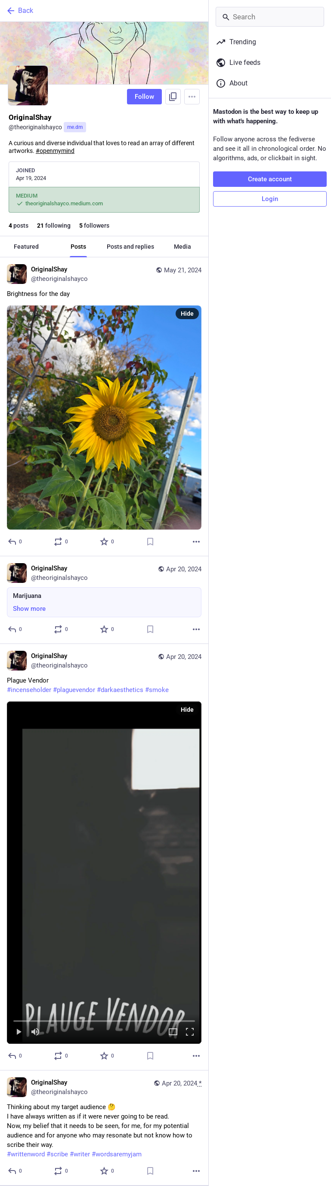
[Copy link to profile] (173, 96)
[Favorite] (107, 542)
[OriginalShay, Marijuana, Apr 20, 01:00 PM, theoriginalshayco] (104, 600)
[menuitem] (104, 872)
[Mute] (35, 1032)
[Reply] (15, 542)
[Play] (18, 1032)
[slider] (104, 1019)
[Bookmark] (150, 542)
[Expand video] (173, 1032)
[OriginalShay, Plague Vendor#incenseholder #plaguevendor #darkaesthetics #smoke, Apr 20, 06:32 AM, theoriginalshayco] (104, 857)
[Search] (270, 17)
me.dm (75, 127)
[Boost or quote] (61, 542)
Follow (144, 97)
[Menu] (192, 96)
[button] (104, 872)
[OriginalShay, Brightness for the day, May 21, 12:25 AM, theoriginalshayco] (104, 406)
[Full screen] (190, 1032)
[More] (196, 542)
